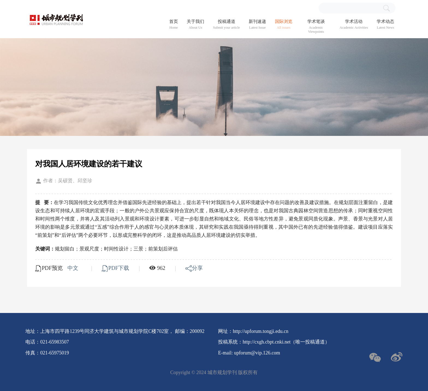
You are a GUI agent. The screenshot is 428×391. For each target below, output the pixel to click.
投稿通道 (226, 24)
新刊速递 (257, 24)
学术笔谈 (316, 26)
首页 (173, 24)
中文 (73, 268)
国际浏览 (283, 24)
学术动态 (385, 24)
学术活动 (354, 24)
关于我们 (195, 24)
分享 (194, 268)
